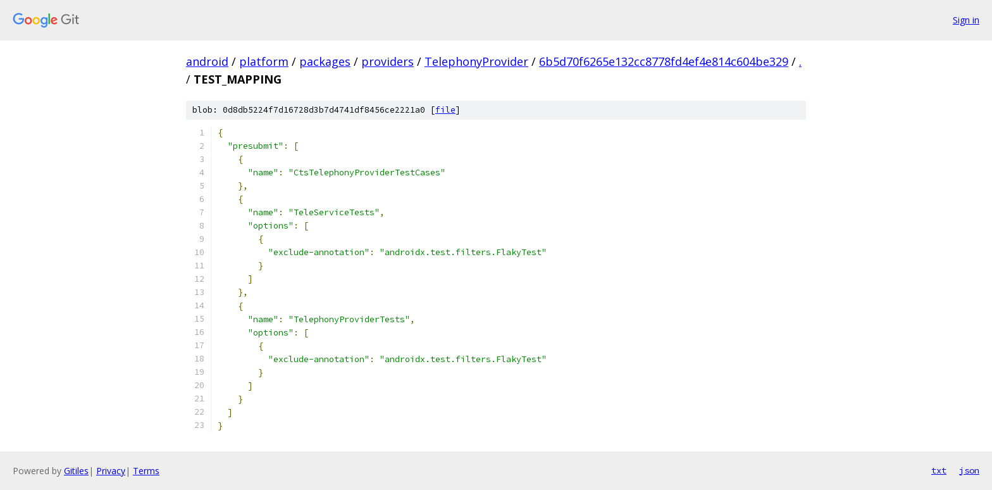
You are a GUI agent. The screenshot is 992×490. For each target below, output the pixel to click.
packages (324, 61)
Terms (146, 471)
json (969, 470)
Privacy (110, 471)
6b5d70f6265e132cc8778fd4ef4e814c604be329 (663, 61)
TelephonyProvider (476, 61)
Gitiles (76, 471)
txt (938, 470)
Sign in (966, 20)
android (207, 61)
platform (263, 61)
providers (387, 61)
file (445, 109)
